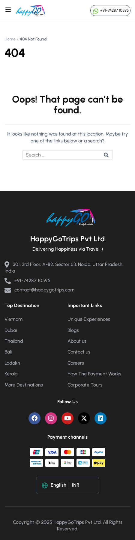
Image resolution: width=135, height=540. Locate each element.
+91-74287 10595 (110, 10)
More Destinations (23, 385)
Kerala (10, 374)
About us (77, 341)
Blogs (73, 330)
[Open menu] (8, 10)
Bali (8, 352)
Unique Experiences (89, 319)
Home (10, 39)
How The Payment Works (94, 374)
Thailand (13, 341)
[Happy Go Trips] (31, 10)
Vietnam (13, 319)
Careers (76, 363)
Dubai (10, 330)
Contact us (79, 352)
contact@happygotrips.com (39, 290)
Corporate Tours (85, 385)
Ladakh (12, 363)
